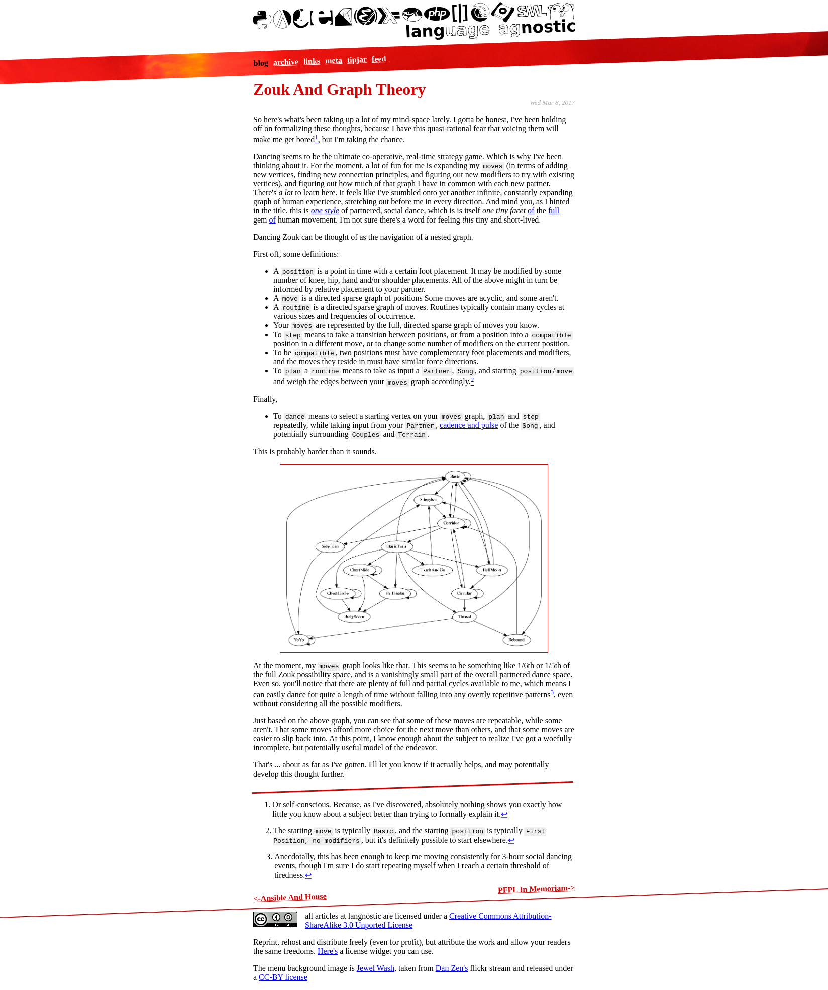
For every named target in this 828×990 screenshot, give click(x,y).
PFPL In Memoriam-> (536, 888)
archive (285, 62)
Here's (328, 951)
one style (325, 210)
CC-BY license (283, 977)
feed (378, 58)
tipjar (357, 59)
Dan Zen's (452, 968)
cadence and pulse (469, 425)
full (553, 210)
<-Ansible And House (290, 897)
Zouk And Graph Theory (339, 89)
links (311, 60)
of (531, 210)
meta (333, 60)
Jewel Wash (375, 968)
